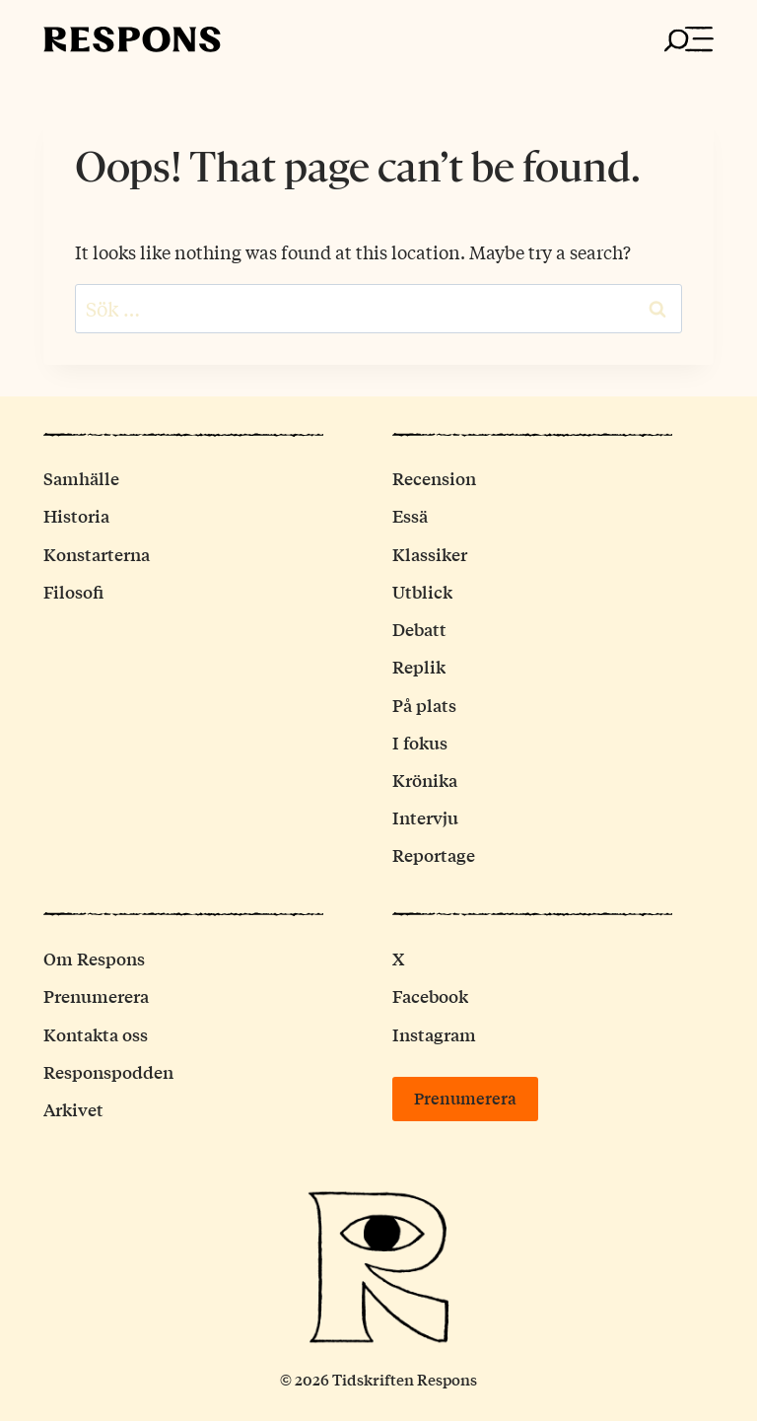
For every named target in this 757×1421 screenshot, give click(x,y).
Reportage (433, 854)
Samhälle (81, 477)
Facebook (430, 995)
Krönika (424, 779)
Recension (434, 477)
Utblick (422, 591)
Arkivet (73, 1109)
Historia (76, 515)
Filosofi (73, 591)
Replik (419, 666)
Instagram (434, 1034)
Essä (410, 515)
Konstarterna (96, 553)
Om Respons (94, 958)
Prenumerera (96, 995)
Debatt (419, 628)
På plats (424, 704)
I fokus (419, 742)
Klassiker (429, 553)
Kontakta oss (95, 1034)
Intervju (425, 817)
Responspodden (108, 1071)
